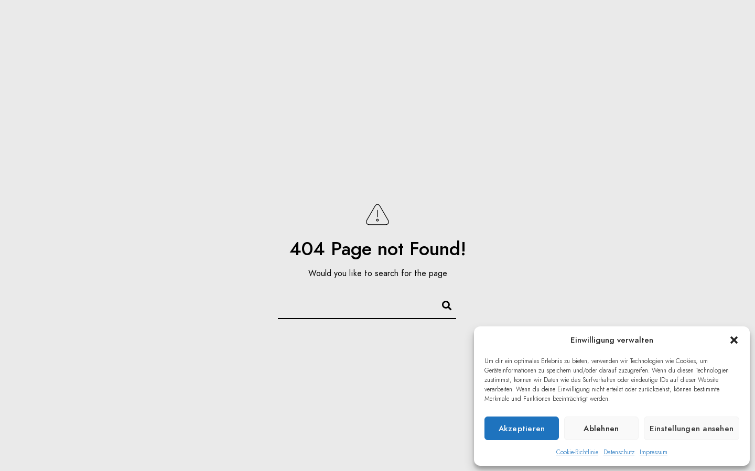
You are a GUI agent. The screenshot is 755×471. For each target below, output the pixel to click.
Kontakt (699, 26)
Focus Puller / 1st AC (539, 26)
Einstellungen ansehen (692, 428)
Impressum (653, 452)
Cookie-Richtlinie (577, 452)
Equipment (636, 26)
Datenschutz (618, 452)
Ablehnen (601, 428)
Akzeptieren (522, 428)
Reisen (453, 26)
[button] (734, 340)
